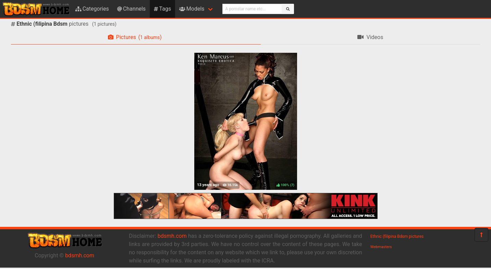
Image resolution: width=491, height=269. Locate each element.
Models (191, 8)
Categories (92, 8)
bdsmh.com (79, 255)
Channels (131, 8)
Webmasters (381, 247)
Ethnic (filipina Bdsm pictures (397, 236)
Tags (162, 8)
